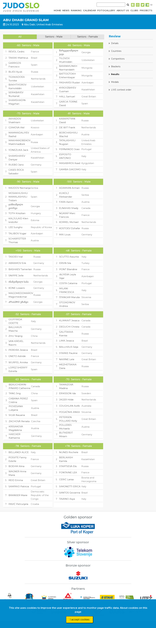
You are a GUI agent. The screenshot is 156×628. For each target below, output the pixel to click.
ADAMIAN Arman (69, 187)
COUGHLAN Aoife (69, 405)
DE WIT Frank (67, 127)
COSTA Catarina (68, 283)
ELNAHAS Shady (68, 208)
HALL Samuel (67, 96)
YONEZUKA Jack (18, 149)
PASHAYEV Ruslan (69, 82)
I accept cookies (79, 619)
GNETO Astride (17, 356)
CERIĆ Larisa (66, 479)
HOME (57, 10)
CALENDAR (89, 10)
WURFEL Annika (18, 362)
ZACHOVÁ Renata (19, 421)
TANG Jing (15, 393)
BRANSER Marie (18, 495)
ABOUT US (123, 10)
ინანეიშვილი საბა (19, 281)
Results (115, 74)
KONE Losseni (17, 288)
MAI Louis (64, 234)
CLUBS (134, 10)
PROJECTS (146, 10)
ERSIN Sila (65, 263)
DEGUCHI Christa (69, 326)
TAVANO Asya (67, 498)
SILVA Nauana (17, 415)
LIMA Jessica (66, 340)
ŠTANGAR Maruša (69, 297)
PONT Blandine (68, 269)
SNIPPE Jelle (16, 275)
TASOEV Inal (16, 256)
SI (151, 4)
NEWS (65, 10)
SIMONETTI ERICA (69, 486)
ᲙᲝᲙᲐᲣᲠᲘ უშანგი (18, 301)
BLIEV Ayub (15, 71)
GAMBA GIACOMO (70, 169)
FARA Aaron (66, 201)
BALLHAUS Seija (68, 346)
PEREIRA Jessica (18, 349)
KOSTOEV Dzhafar (69, 228)
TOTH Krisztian (17, 213)
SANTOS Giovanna (69, 492)
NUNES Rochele (68, 452)
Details (114, 43)
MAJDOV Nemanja (19, 187)
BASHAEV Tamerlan (20, 269)
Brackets (115, 66)
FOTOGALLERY (106, 10)
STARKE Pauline (68, 353)
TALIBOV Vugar (17, 233)
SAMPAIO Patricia (19, 486)
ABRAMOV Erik (17, 263)
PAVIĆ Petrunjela (18, 504)
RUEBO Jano (16, 164)
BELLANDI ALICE (19, 452)
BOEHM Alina (16, 466)
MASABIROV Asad (69, 163)
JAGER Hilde (66, 399)
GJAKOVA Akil (16, 127)
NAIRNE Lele (66, 359)
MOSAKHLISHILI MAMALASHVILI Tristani (18, 197)
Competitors (117, 58)
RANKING (76, 10)
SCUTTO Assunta (69, 256)
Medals (115, 82)
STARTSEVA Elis (68, 466)
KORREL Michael (69, 222)
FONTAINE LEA (68, 472)
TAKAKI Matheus (18, 57)
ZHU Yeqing (15, 335)
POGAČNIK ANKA (69, 412)
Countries (116, 51)
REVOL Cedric (17, 51)
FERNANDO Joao (69, 149)
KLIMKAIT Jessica (69, 320)
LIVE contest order (121, 89)
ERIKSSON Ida (67, 393)
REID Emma (16, 480)
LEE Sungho (16, 227)
